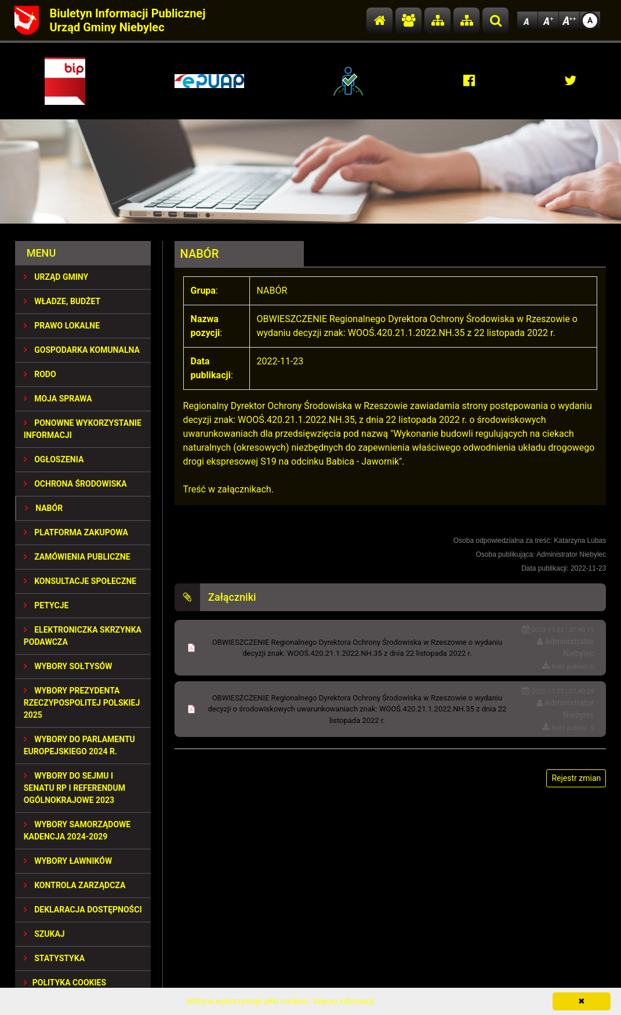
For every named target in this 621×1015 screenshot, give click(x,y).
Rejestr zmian (576, 778)
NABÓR (44, 508)
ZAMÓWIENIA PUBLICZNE (77, 556)
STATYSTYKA (54, 958)
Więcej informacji (343, 1001)
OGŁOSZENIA (54, 459)
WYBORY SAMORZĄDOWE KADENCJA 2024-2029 (77, 830)
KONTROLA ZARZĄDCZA (75, 885)
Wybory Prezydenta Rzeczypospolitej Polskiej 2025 (82, 703)
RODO (40, 374)
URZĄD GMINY (56, 277)
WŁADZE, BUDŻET (62, 301)
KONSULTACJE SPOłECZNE (80, 581)
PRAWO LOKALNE (62, 325)
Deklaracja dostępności (83, 909)
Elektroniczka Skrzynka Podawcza (82, 636)
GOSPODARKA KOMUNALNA (82, 350)
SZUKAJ (44, 934)
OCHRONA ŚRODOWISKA (75, 483)
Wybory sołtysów (68, 666)
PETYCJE (46, 605)
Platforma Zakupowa (76, 532)
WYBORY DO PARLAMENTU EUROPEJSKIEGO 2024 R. (79, 745)
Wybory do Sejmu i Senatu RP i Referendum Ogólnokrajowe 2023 (74, 788)
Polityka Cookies (65, 982)
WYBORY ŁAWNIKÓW (68, 861)
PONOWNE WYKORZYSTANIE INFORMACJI (82, 429)
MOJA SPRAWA (58, 398)
